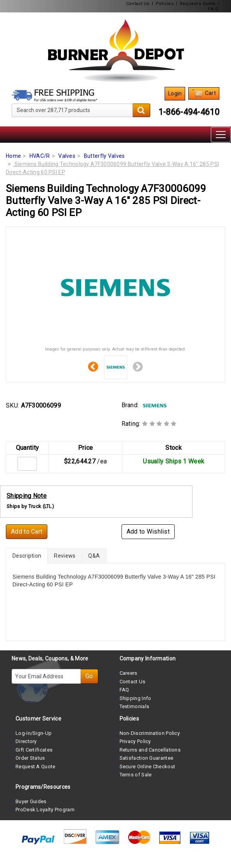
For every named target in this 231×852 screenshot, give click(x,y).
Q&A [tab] (94, 556)
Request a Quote (198, 3)
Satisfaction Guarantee (147, 758)
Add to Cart (26, 531)
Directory (26, 741)
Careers (128, 673)
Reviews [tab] (64, 556)
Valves (66, 156)
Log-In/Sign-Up (34, 733)
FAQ (124, 690)
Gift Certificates (34, 750)
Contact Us (137, 3)
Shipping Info (135, 698)
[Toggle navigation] (221, 134)
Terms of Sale (136, 775)
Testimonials (134, 706)
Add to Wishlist (148, 531)
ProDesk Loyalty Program (45, 809)
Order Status (30, 758)
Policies (165, 3)
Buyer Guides (31, 801)
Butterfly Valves (104, 156)
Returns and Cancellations (150, 750)
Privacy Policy (135, 741)
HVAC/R (40, 156)
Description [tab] (26, 556)
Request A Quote (36, 766)
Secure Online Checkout (147, 766)
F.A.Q (213, 9)
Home (13, 156)
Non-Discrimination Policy (150, 733)
